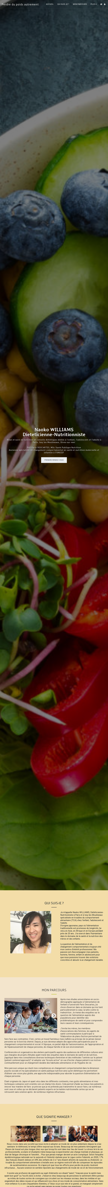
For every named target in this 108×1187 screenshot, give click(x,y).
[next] (53, 1025)
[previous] (7, 1025)
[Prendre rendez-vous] (54, 460)
